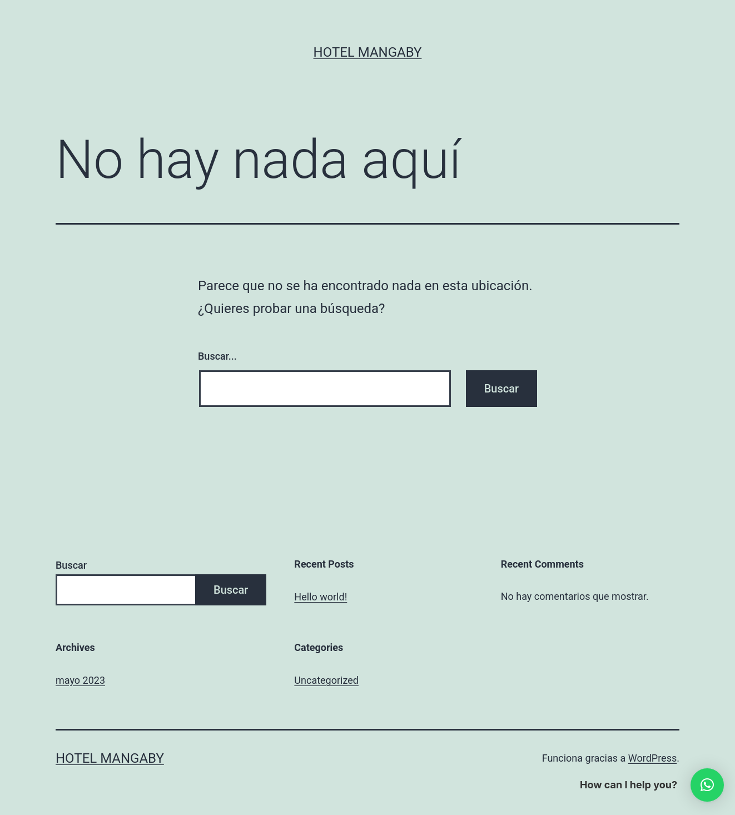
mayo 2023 (80, 680)
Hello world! (320, 597)
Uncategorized (326, 680)
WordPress (652, 758)
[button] (707, 785)
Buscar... (217, 356)
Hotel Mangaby (368, 52)
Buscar (71, 565)
